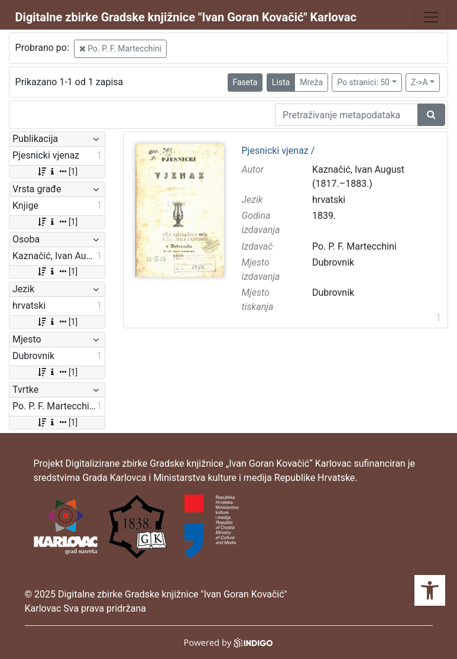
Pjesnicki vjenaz (278, 151)
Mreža (311, 82)
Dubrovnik (333, 262)
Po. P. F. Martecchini (120, 48)
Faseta (245, 82)
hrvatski (328, 199)
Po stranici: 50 (363, 82)
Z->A (419, 82)
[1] (57, 171)
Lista (281, 82)
